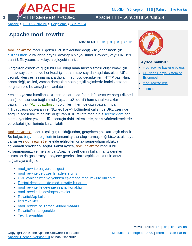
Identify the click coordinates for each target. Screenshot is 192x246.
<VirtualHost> (43, 105)
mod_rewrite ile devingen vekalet (44, 192)
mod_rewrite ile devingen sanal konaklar (50, 187)
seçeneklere (114, 114)
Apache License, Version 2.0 (29, 237)
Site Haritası (179, 10)
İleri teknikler (28, 201)
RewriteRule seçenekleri (37, 211)
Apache (13, 24)
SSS (149, 10)
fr (111, 42)
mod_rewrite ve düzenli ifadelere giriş (47, 173)
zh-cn (128, 42)
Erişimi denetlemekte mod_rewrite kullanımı (52, 183)
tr (118, 42)
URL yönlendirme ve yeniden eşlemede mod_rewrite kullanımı (67, 178)
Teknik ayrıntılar (30, 215)
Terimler (161, 10)
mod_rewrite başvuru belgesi (41, 169)
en (103, 42)
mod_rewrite (19, 50)
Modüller (118, 10)
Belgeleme (59, 24)
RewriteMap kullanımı (35, 197)
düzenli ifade (18, 55)
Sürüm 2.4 (78, 24)
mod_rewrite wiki (155, 83)
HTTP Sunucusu (35, 24)
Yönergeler (135, 10)
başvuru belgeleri (37, 137)
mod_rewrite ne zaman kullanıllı (48, 206)
